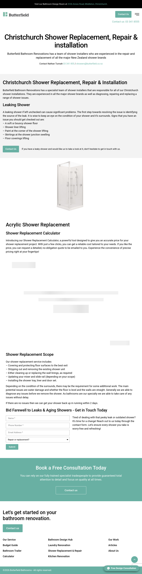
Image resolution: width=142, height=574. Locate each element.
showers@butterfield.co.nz (89, 63)
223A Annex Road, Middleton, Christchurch (87, 4)
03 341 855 (68, 63)
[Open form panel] (121, 568)
